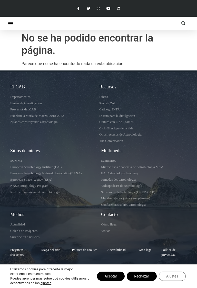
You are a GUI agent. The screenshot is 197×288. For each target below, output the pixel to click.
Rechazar (141, 276)
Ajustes (172, 276)
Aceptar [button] (110, 276)
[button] (10, 23)
